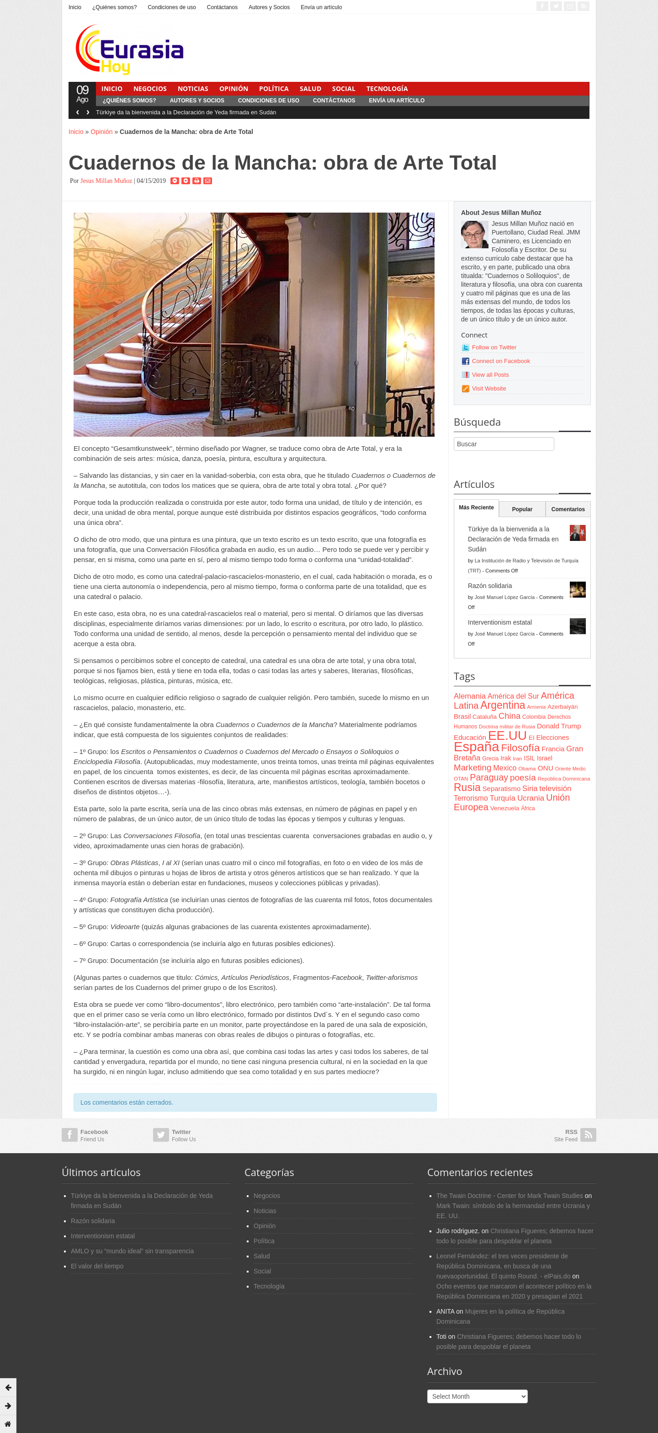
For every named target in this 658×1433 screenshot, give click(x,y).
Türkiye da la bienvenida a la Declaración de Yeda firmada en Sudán (186, 112)
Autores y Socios (269, 7)
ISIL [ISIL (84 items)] (529, 758)
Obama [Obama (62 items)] (527, 768)
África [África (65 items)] (528, 808)
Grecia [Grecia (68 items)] (490, 758)
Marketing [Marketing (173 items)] (472, 767)
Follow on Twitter (494, 347)
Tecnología (387, 88)
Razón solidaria (490, 585)
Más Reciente (476, 507)
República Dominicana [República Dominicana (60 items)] (564, 778)
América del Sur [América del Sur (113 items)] (513, 696)
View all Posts (490, 374)
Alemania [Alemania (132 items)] (470, 696)
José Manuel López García (505, 597)
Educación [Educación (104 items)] (470, 737)
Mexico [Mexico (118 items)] (504, 768)
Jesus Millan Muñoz (106, 180)
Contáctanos (222, 7)
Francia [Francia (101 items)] (552, 749)
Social (344, 88)
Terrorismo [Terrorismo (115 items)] (471, 798)
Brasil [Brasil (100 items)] (462, 716)
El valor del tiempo (97, 1266)
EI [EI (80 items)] (532, 737)
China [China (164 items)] (509, 716)
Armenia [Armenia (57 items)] (536, 707)
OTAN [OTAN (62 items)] (461, 778)
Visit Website (489, 388)
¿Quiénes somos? (114, 7)
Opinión (233, 88)
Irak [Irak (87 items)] (505, 758)
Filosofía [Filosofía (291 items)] (520, 748)
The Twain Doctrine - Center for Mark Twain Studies (509, 1195)
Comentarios (568, 509)
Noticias (193, 88)
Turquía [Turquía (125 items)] (502, 798)
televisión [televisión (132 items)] (555, 788)
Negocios (150, 88)
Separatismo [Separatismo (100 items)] (502, 788)
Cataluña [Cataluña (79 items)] (484, 716)
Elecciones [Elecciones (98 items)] (552, 737)
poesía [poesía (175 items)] (523, 777)
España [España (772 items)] (476, 746)
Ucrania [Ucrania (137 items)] (530, 797)
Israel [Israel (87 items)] (544, 758)
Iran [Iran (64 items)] (517, 758)
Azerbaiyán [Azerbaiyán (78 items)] (562, 706)
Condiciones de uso (172, 7)
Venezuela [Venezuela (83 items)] (504, 808)
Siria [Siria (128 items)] (529, 788)
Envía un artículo (321, 7)
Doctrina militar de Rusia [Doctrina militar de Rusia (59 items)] (507, 726)
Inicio (75, 7)
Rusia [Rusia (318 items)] (467, 787)
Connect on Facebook (501, 361)
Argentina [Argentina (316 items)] (502, 705)
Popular (522, 509)
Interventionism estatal (500, 622)
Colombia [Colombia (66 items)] (534, 717)
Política (274, 88)
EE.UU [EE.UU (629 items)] (507, 735)
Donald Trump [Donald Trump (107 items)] (559, 726)
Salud (310, 88)
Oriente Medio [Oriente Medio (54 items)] (570, 768)
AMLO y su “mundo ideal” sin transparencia (132, 1251)
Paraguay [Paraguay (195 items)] (489, 777)
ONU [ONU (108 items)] (545, 768)
